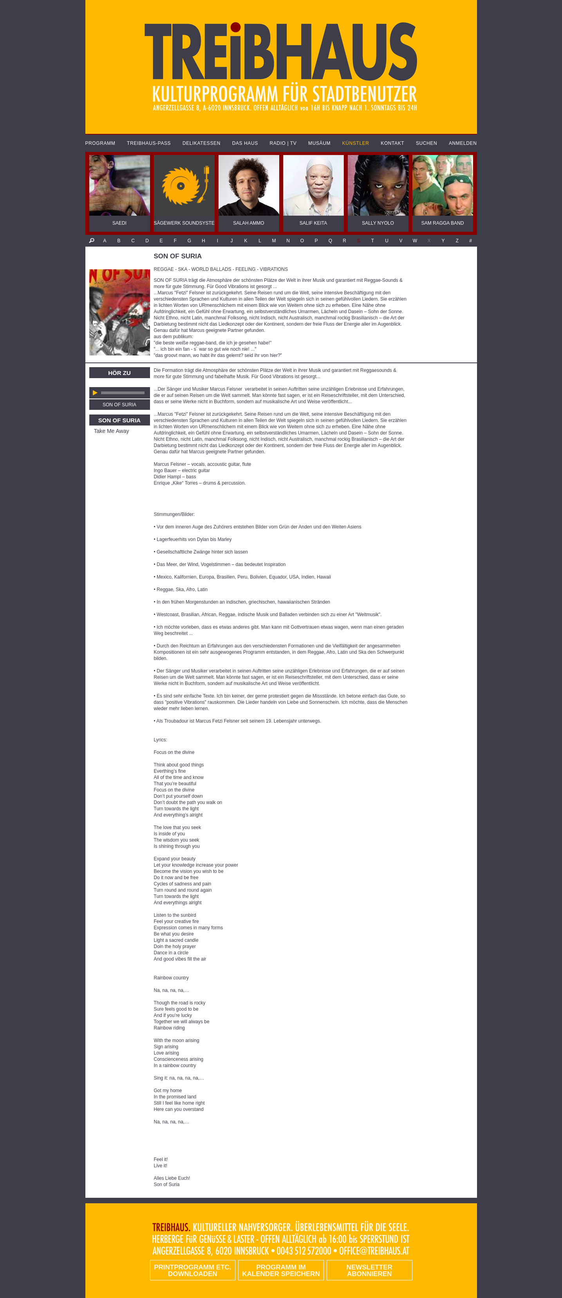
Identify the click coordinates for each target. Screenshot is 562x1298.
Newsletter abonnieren (369, 1271)
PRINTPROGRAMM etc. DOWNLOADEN (192, 1271)
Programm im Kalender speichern (281, 1271)
